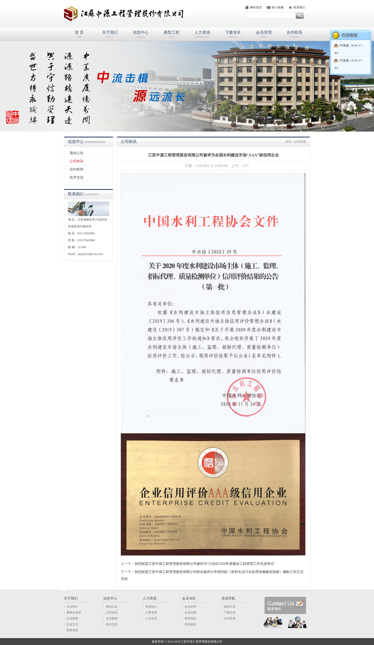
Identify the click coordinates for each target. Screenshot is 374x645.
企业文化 (72, 624)
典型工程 (230, 606)
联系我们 (299, 7)
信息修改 (190, 624)
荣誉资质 (72, 630)
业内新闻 (76, 169)
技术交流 (76, 177)
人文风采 (151, 618)
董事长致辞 (73, 612)
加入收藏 (277, 7)
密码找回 (190, 618)
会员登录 (190, 606)
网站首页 (256, 7)
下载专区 (230, 612)
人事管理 (151, 612)
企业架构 (72, 618)
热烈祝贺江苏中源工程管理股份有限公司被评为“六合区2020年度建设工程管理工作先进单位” (205, 564)
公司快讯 (76, 161)
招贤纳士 (151, 606)
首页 (288, 141)
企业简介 (72, 606)
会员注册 (190, 612)
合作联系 (230, 618)
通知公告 (76, 153)
